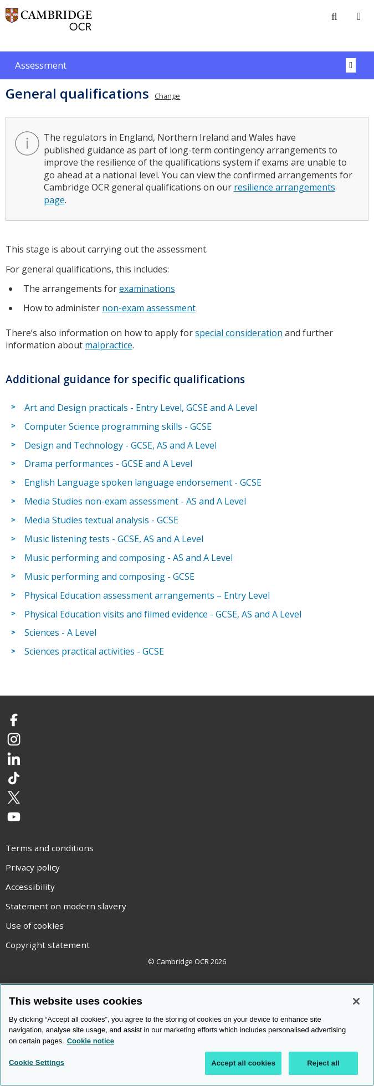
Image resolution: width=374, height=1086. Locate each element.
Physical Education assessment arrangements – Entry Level (147, 595)
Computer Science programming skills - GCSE (118, 426)
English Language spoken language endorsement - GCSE (143, 482)
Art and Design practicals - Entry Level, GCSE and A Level (140, 407)
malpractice (108, 345)
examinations (147, 288)
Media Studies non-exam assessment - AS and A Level (135, 501)
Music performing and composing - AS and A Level (128, 557)
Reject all (323, 1063)
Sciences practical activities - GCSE (94, 651)
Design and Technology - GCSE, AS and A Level (120, 445)
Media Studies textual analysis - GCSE (101, 520)
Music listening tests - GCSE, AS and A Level (113, 538)
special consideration (239, 333)
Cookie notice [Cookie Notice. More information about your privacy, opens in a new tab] (90, 1041)
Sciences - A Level (60, 633)
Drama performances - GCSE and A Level (108, 464)
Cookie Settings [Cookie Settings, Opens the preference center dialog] (36, 1063)
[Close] (356, 1001)
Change (167, 96)
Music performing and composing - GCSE (109, 576)
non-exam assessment (149, 308)
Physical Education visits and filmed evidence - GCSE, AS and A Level (162, 614)
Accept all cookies (243, 1063)
